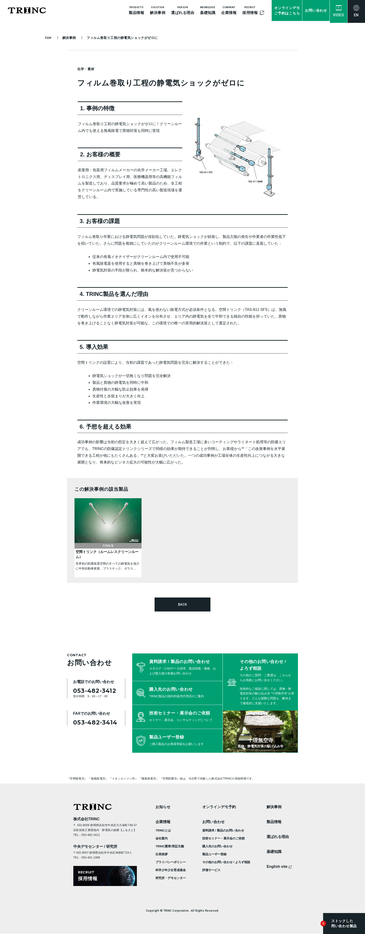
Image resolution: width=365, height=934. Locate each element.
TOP (48, 38)
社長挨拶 (161, 854)
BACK (182, 604)
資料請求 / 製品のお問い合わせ (223, 830)
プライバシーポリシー (170, 862)
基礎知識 (274, 851)
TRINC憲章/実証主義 (169, 846)
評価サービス (211, 870)
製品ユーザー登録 (214, 854)
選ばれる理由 (278, 836)
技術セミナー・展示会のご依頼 (223, 838)
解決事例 (70, 38)
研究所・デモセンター (170, 877)
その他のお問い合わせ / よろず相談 (226, 862)
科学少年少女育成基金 (170, 870)
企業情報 (162, 822)
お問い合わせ (213, 822)
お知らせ (162, 807)
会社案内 (161, 838)
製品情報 (274, 822)
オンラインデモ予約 (219, 807)
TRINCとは (163, 830)
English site (279, 866)
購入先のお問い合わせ (217, 846)
